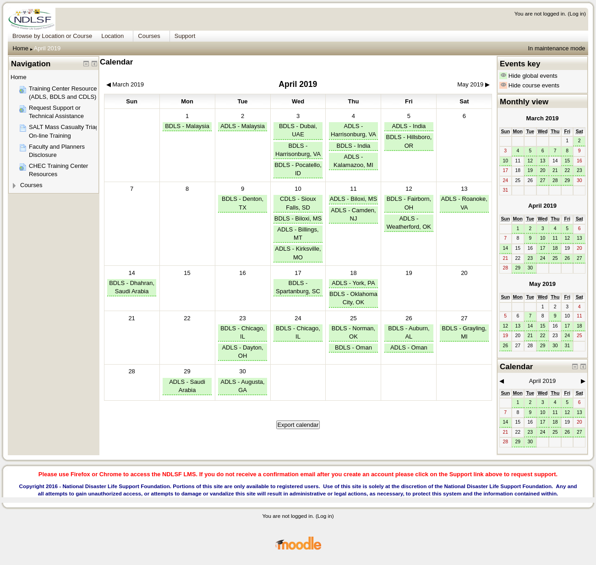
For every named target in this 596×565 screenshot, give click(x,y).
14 (131, 272)
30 (242, 371)
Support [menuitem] (185, 35)
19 (530, 170)
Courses (31, 185)
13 (464, 188)
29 (187, 371)
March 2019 (542, 118)
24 (298, 318)
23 (242, 318)
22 (567, 170)
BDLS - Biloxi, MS (298, 218)
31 (567, 345)
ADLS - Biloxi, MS (353, 198)
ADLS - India (409, 126)
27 (464, 318)
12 (408, 188)
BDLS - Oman (353, 347)
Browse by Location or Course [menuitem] (52, 35)
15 (567, 160)
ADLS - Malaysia (242, 126)
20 (543, 170)
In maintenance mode (556, 48)
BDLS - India (354, 145)
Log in (576, 13)
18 (353, 272)
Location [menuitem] (112, 35)
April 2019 (47, 48)
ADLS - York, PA (353, 283)
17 (298, 272)
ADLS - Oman (408, 347)
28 (555, 180)
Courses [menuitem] (149, 35)
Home (20, 48)
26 (408, 318)
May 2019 (542, 283)
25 (353, 318)
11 (353, 188)
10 (298, 188)
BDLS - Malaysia (187, 126)
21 (555, 170)
